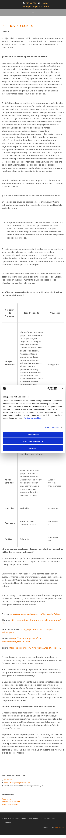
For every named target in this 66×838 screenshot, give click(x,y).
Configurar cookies (33, 441)
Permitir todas (33, 435)
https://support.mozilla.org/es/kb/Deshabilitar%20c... (35, 614)
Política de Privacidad (11, 801)
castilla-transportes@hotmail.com (17, 783)
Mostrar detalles (52, 427)
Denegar (33, 448)
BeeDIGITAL (59, 827)
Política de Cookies (10, 804)
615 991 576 (31, 3)
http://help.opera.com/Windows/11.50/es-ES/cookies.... (35, 648)
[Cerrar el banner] (62, 388)
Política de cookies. (33, 418)
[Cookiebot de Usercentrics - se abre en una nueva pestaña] (46, 388)
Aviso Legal (6, 799)
